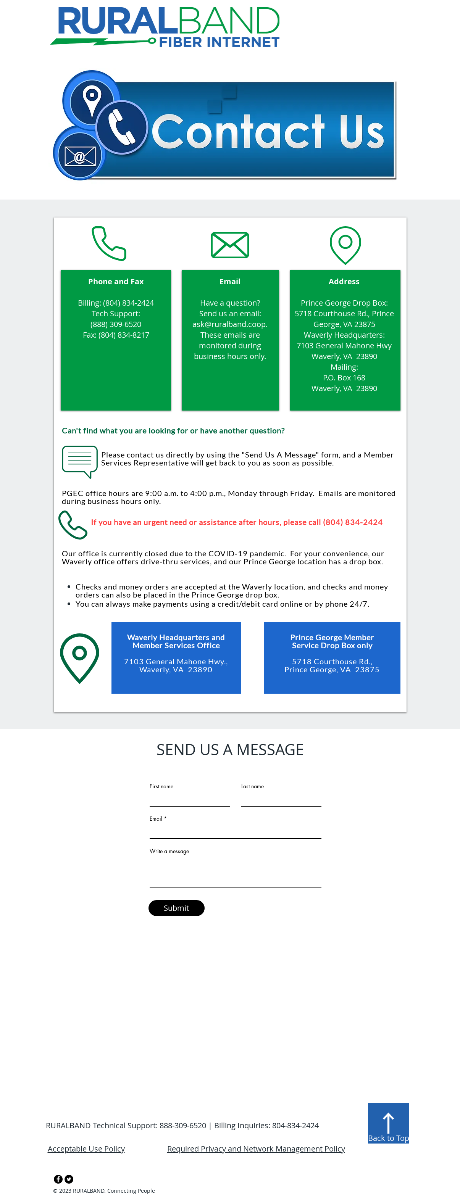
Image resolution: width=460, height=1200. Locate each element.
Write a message (169, 851)
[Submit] (176, 908)
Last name (252, 786)
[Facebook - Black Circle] (58, 1179)
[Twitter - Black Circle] (69, 1179)
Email (156, 818)
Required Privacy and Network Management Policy (256, 1149)
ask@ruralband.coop (229, 324)
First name (161, 786)
